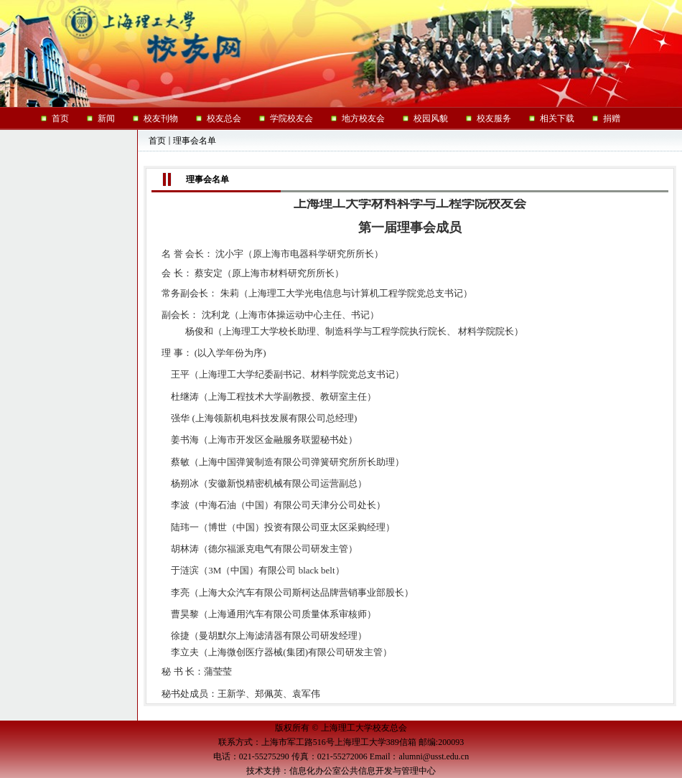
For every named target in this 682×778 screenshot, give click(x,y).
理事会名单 (194, 141)
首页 (157, 141)
